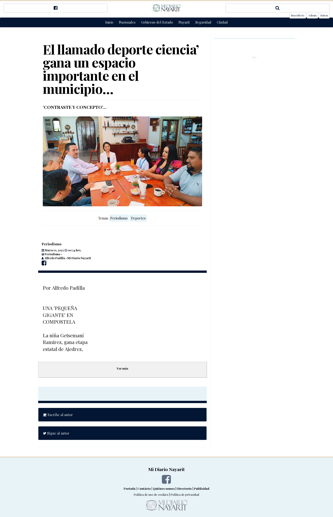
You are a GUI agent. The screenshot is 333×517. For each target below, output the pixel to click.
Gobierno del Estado (157, 22)
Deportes (138, 218)
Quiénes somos (164, 488)
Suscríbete (298, 15)
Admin (312, 15)
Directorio (184, 488)
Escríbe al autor (58, 414)
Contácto (144, 488)
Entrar (324, 15)
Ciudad (222, 22)
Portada (129, 488)
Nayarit (184, 22)
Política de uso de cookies (151, 494)
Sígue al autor (56, 433)
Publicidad (201, 488)
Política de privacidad (184, 494)
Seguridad (203, 22)
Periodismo (119, 218)
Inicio (109, 22)
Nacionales (127, 22)
